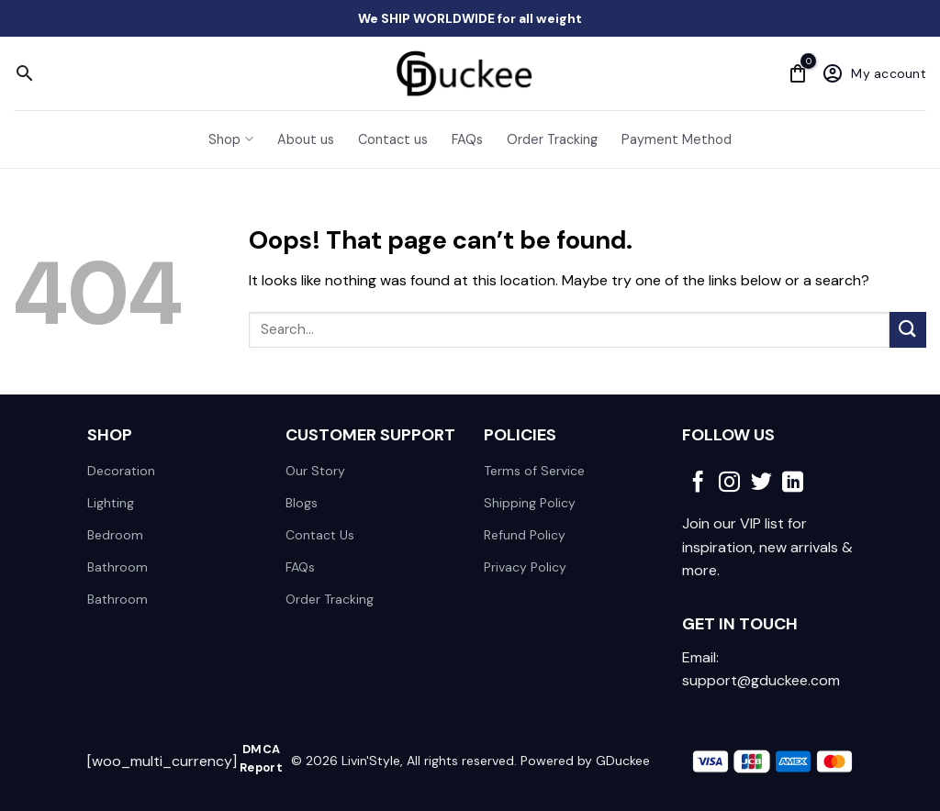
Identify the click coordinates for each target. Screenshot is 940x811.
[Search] (25, 73)
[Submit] (908, 330)
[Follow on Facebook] (698, 483)
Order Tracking (552, 139)
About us (305, 139)
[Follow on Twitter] (761, 483)
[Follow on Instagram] (729, 483)
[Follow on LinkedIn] (792, 483)
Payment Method (676, 139)
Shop (230, 139)
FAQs (467, 139)
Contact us (393, 139)
